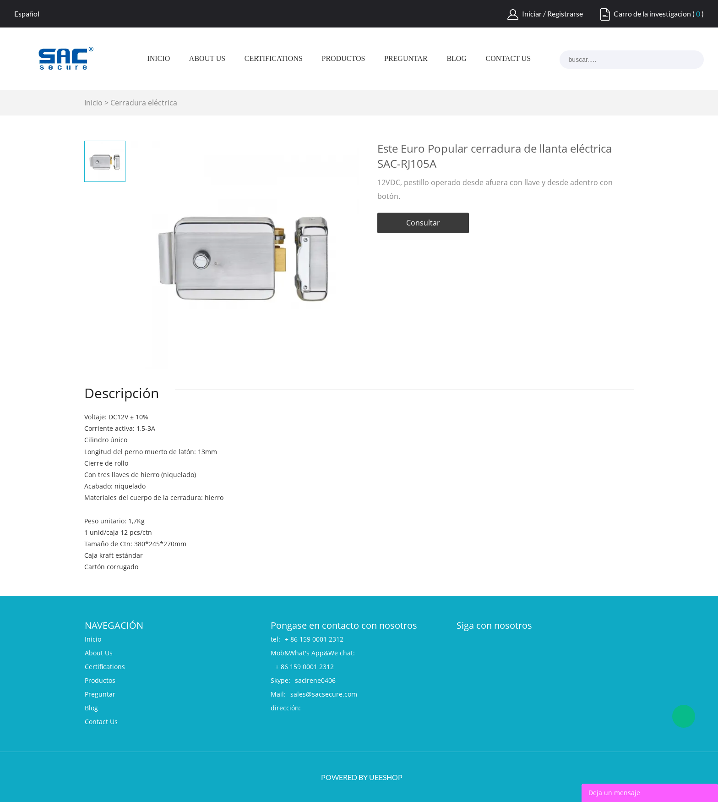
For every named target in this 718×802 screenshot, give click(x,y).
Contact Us (508, 58)
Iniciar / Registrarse (552, 13)
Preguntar (406, 58)
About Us (207, 58)
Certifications (274, 58)
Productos (343, 58)
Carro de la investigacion (652, 13)
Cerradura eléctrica (143, 103)
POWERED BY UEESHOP (362, 777)
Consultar (423, 223)
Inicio (158, 58)
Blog (456, 58)
